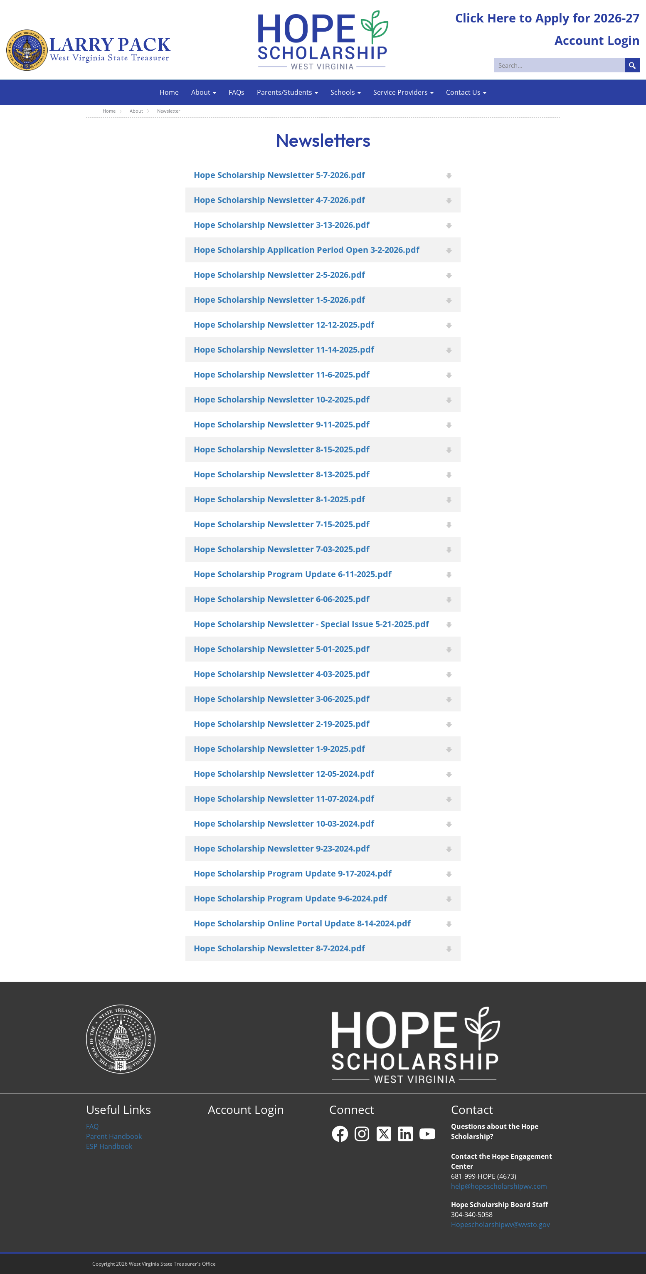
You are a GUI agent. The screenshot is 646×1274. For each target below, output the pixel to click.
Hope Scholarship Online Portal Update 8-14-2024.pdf (302, 923)
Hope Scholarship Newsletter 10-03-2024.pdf (284, 823)
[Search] (567, 65)
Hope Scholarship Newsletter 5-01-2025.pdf (282, 648)
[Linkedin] (405, 1134)
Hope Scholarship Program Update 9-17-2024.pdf (293, 873)
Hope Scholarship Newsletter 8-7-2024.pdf (279, 948)
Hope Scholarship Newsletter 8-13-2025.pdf (282, 474)
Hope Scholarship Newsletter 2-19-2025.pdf (282, 723)
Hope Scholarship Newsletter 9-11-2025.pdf (282, 424)
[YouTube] (427, 1134)
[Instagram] (362, 1134)
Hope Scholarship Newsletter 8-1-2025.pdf (279, 499)
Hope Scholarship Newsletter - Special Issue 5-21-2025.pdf (311, 624)
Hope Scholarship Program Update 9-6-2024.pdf (290, 898)
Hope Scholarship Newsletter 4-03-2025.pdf (282, 673)
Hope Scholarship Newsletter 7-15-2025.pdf (282, 524)
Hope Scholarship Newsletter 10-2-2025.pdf (282, 399)
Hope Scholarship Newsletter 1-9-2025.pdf (279, 748)
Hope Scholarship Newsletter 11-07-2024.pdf (284, 798)
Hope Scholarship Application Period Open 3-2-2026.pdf (306, 249)
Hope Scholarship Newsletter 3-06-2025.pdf (282, 698)
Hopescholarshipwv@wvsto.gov (500, 1224)
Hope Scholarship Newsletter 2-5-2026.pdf (279, 274)
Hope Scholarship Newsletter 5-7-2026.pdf (279, 174)
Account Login (246, 1109)
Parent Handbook (114, 1136)
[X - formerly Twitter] (383, 1134)
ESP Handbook (109, 1146)
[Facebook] (340, 1134)
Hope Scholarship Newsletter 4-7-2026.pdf (279, 199)
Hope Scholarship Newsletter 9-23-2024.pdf (282, 848)
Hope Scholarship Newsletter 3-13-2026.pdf (282, 224)
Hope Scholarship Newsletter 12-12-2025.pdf (284, 324)
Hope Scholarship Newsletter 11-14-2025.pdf (284, 349)
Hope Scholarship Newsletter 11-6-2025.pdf (282, 374)
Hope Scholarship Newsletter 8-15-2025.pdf (282, 449)
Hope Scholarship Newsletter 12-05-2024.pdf (284, 773)
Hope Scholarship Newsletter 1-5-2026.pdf (279, 299)
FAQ (92, 1126)
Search (632, 65)
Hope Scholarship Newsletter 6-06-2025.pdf (282, 599)
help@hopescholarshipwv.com (499, 1186)
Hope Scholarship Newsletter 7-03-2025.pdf (282, 549)
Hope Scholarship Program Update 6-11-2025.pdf (293, 574)
